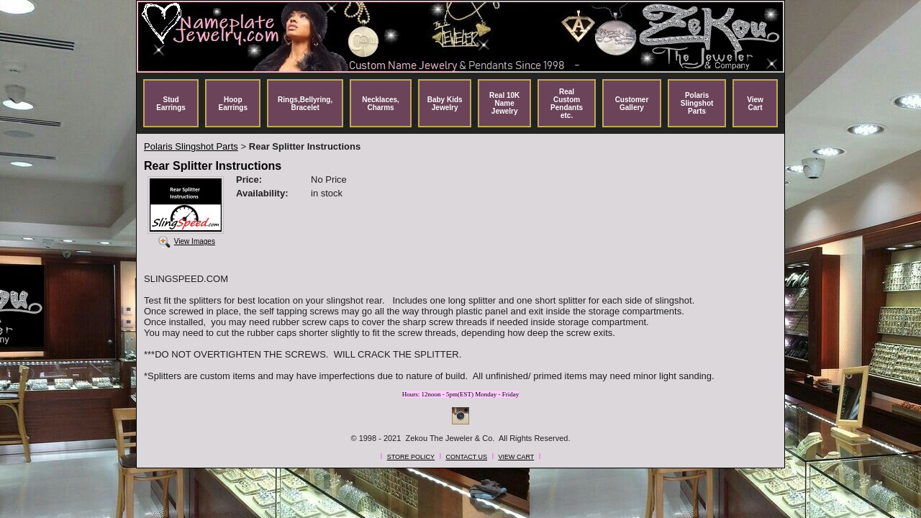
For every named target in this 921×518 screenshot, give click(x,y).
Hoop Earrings (233, 104)
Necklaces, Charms (380, 104)
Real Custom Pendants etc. (566, 103)
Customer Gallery (632, 104)
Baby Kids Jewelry (445, 104)
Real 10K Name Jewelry (504, 103)
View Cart (755, 104)
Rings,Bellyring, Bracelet (305, 104)
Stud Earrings (171, 104)
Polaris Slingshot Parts (697, 103)
